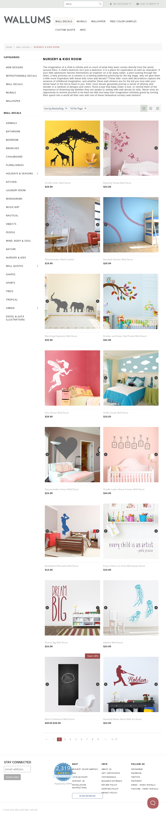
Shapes (10, 274)
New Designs (14, 67)
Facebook (136, 773)
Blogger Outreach (112, 781)
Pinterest (136, 781)
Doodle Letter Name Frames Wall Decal (123, 489)
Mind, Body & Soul (18, 240)
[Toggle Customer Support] (153, 803)
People (10, 232)
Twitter (135, 777)
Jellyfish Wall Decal (113, 642)
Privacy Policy (109, 792)
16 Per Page (78, 108)
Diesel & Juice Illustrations (15, 318)
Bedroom (12, 139)
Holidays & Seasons (19, 173)
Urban (10, 308)
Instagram (136, 769)
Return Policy (109, 784)
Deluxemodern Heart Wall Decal (61, 489)
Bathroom (13, 131)
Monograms (14, 198)
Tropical (12, 299)
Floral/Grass (15, 165)
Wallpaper (98, 21)
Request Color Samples (85, 769)
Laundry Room (16, 190)
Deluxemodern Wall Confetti (59, 259)
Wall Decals (63, 21)
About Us (106, 769)
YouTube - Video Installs (144, 788)
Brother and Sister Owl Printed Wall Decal (124, 336)
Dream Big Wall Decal (56, 642)
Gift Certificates (111, 773)
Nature (11, 249)
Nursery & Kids (16, 257)
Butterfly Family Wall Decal (117, 182)
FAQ (74, 773)
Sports (10, 282)
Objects (11, 224)
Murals (82, 21)
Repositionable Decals (21, 75)
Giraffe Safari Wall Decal (57, 182)
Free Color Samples (123, 21)
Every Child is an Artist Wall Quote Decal (124, 565)
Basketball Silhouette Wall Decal (61, 565)
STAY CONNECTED (17, 762)
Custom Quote (65, 29)
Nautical (12, 215)
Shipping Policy (110, 788)
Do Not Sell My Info (87, 796)
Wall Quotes (14, 266)
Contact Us (78, 781)
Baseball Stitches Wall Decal (118, 259)
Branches (12, 148)
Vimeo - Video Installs (143, 784)
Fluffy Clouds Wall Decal (115, 412)
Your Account (80, 777)
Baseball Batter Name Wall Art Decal (122, 719)
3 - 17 (114, 739)
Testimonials (109, 777)
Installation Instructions (79, 786)
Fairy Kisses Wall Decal (57, 412)
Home (9, 47)
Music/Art (13, 207)
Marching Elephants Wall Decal (61, 336)
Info (83, 29)
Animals (11, 123)
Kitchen (11, 181)
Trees (9, 291)
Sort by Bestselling (55, 108)
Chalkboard (14, 156)
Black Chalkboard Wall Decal (60, 719)
